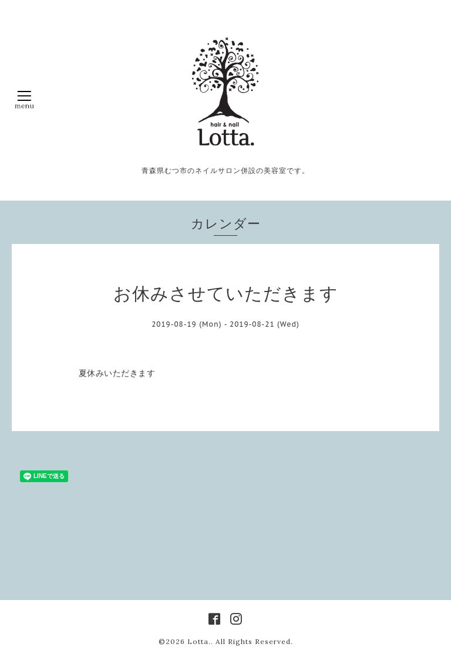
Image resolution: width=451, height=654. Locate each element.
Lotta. (199, 641)
